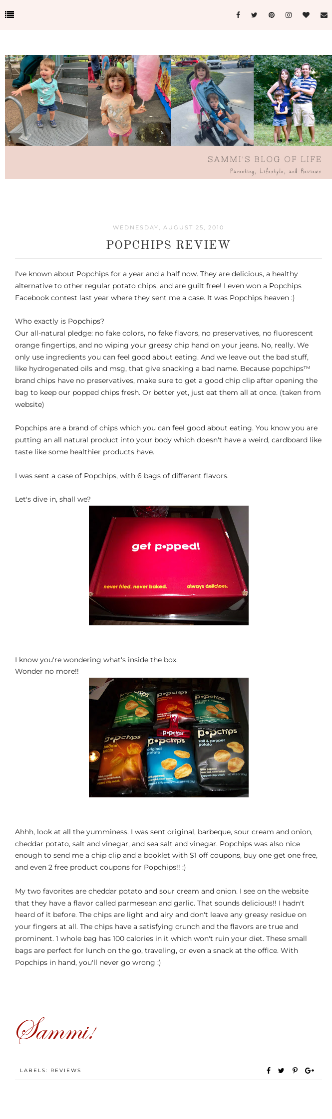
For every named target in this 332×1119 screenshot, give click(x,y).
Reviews (65, 1070)
